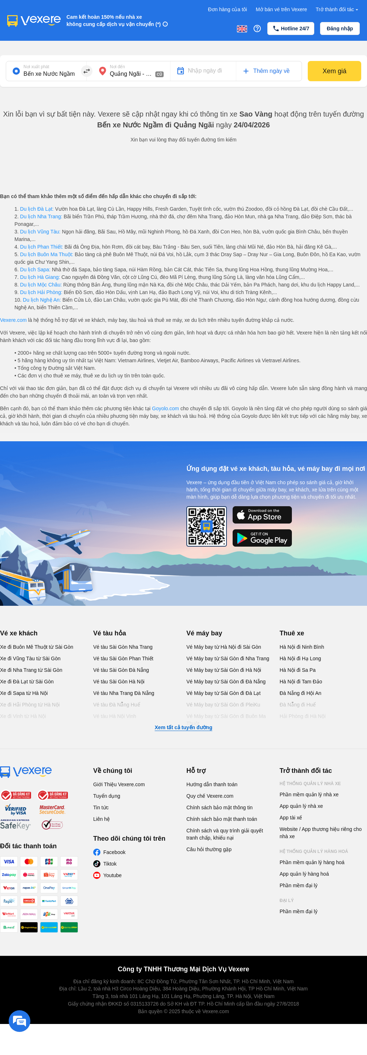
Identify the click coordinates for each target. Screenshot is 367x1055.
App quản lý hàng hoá (304, 874)
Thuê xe (292, 633)
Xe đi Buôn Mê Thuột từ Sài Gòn (36, 647)
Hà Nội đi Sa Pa (298, 670)
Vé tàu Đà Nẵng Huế (116, 705)
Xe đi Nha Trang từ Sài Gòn (31, 670)
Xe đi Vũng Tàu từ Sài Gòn (30, 658)
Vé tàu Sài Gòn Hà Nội (118, 681)
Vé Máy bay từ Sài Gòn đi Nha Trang (227, 658)
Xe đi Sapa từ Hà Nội (24, 693)
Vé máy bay (204, 633)
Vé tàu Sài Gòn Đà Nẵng (121, 670)
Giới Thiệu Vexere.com (119, 784)
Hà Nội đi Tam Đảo (301, 681)
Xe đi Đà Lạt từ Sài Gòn (27, 681)
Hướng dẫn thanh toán (211, 784)
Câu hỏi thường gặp (209, 849)
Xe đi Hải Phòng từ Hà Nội (30, 705)
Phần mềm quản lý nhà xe (309, 794)
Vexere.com (13, 320)
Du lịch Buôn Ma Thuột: (47, 254)
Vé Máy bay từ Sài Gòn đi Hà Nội (223, 670)
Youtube (112, 875)
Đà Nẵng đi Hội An (300, 693)
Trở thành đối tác (338, 9)
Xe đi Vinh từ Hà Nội (23, 716)
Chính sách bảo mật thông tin (219, 807)
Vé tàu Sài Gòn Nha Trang (122, 647)
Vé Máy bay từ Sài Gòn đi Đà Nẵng (225, 681)
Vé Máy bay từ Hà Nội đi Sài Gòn (223, 647)
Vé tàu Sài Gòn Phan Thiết (123, 658)
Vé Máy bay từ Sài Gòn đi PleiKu (223, 705)
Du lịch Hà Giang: (40, 277)
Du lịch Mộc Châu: (41, 285)
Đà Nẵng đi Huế (298, 705)
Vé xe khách (19, 633)
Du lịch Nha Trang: (41, 216)
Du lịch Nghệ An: (41, 300)
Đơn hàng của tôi (227, 9)
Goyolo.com (165, 408)
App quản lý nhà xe (301, 806)
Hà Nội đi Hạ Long (300, 658)
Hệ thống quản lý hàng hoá (314, 851)
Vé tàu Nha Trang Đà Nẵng (123, 693)
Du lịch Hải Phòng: (41, 292)
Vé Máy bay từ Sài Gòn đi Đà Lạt (223, 693)
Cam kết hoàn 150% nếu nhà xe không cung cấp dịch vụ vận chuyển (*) (113, 20)
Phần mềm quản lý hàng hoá (312, 862)
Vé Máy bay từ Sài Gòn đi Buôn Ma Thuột (226, 719)
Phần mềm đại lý (299, 885)
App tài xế (291, 817)
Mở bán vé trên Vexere (281, 9)
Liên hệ (101, 819)
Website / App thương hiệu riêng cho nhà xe (321, 832)
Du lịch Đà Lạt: (37, 209)
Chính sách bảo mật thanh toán (221, 819)
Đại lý (287, 900)
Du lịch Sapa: (35, 269)
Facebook (114, 852)
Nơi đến (117, 66)
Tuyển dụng (106, 796)
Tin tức (101, 807)
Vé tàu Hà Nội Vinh (114, 716)
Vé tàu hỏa (109, 633)
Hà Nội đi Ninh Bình (302, 647)
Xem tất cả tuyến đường (183, 727)
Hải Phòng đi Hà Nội (302, 716)
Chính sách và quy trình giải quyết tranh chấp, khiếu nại (224, 834)
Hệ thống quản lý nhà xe (310, 783)
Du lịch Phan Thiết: (42, 247)
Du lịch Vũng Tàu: (40, 232)
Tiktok (110, 864)
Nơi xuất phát (36, 66)
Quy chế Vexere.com (209, 796)
